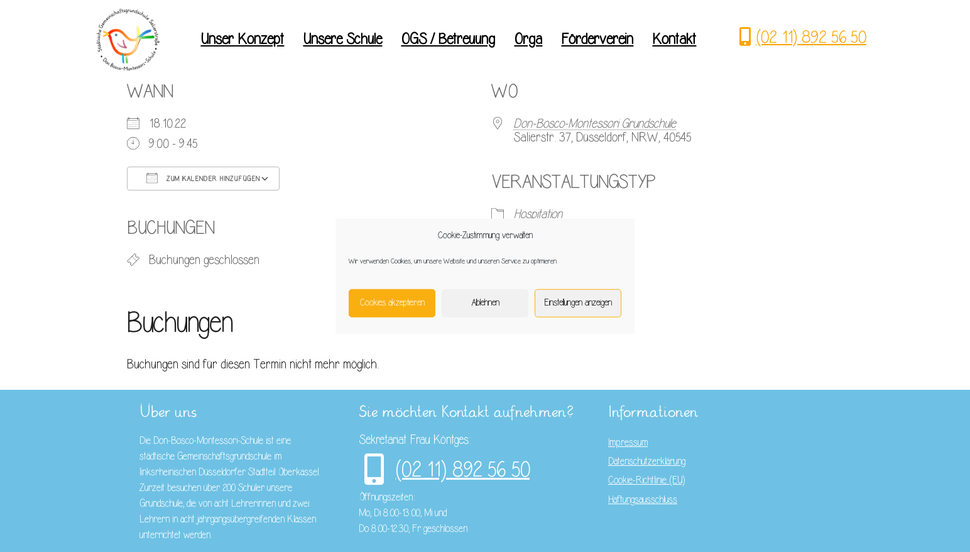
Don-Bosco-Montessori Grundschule (594, 123)
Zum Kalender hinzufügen (203, 178)
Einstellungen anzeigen (578, 302)
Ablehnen (485, 302)
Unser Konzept (242, 39)
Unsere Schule (342, 39)
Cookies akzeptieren (392, 302)
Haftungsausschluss (642, 499)
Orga (528, 39)
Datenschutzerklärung (646, 461)
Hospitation (537, 214)
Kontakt (674, 39)
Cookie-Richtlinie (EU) (646, 480)
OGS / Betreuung (448, 39)
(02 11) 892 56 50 (811, 37)
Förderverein (597, 39)
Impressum (628, 442)
